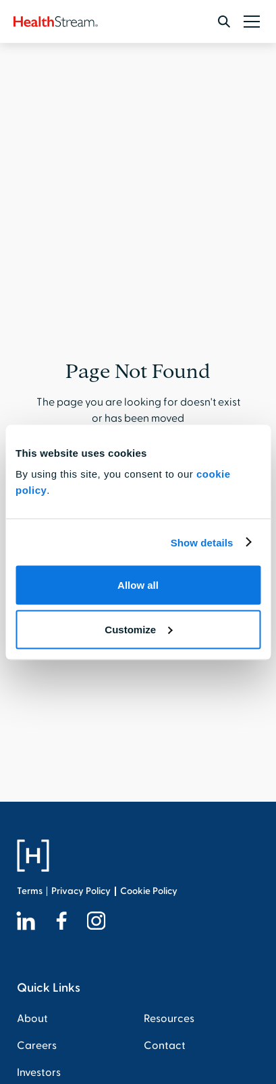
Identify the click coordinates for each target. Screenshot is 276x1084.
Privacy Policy (81, 891)
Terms (30, 891)
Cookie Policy (148, 891)
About (32, 1018)
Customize (138, 629)
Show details (202, 542)
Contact (165, 1045)
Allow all (138, 585)
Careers (37, 1045)
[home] (55, 21)
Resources (169, 1018)
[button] (249, 21)
